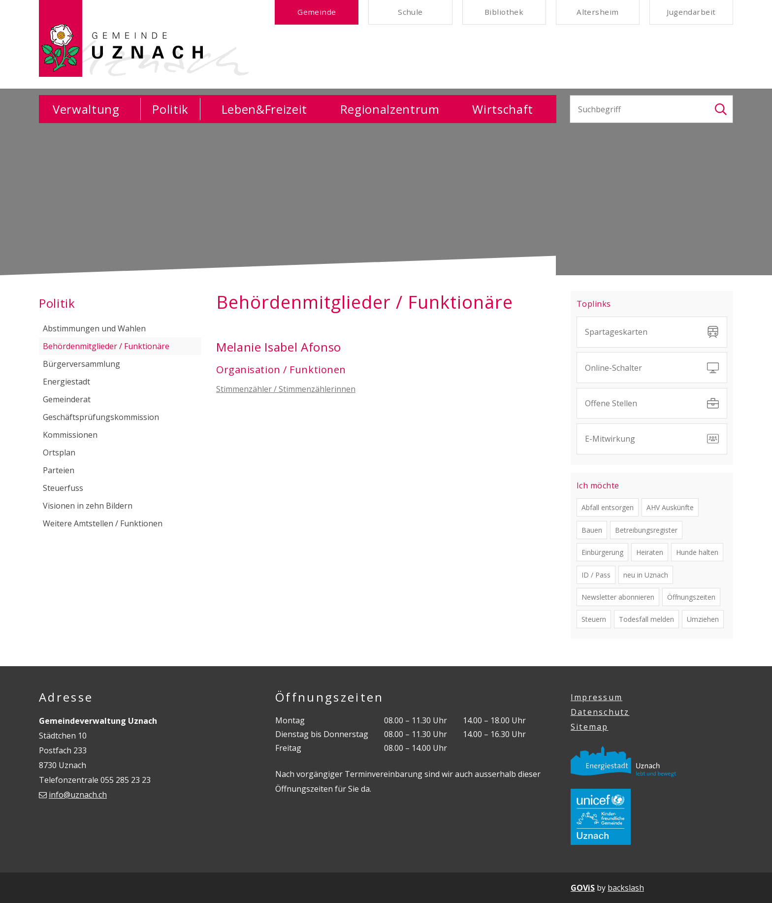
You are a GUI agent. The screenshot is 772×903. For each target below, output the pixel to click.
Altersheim (597, 12)
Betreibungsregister (646, 530)
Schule (410, 12)
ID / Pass (596, 575)
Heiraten (649, 552)
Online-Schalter (652, 368)
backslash (626, 887)
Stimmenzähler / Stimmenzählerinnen (285, 389)
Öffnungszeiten (691, 597)
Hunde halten (697, 552)
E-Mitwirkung (652, 439)
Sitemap (590, 726)
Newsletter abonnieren (617, 597)
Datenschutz (600, 712)
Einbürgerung (602, 552)
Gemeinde (316, 12)
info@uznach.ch (78, 794)
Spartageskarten (652, 332)
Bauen (591, 530)
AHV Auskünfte (670, 507)
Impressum (596, 697)
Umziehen (703, 619)
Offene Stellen (652, 403)
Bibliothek (504, 12)
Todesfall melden (646, 619)
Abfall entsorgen (607, 507)
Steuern (593, 619)
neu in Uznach (645, 575)
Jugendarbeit (691, 12)
